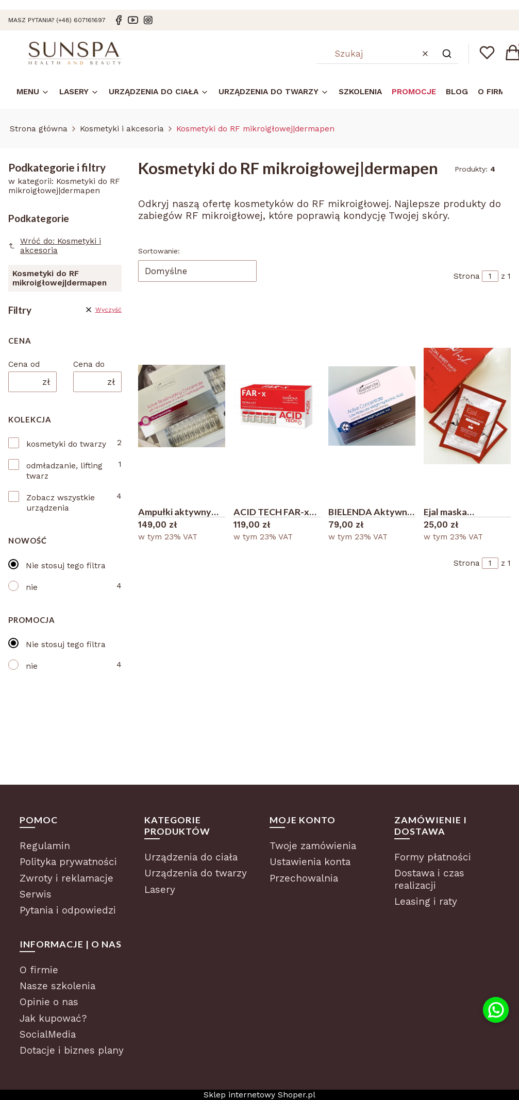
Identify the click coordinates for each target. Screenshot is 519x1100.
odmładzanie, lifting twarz (64, 471)
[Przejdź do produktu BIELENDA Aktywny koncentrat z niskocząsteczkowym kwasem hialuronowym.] (371, 406)
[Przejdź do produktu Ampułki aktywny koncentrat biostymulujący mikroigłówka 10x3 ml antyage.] (181, 406)
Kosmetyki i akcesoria (122, 128)
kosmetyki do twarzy (66, 444)
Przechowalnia (304, 878)
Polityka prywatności (68, 862)
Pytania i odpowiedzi (68, 910)
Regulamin (45, 846)
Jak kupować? (53, 1018)
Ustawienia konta (310, 862)
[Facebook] (118, 20)
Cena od (24, 364)
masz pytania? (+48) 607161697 (57, 20)
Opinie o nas (49, 1002)
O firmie (39, 970)
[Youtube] (133, 20)
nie (32, 587)
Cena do (89, 364)
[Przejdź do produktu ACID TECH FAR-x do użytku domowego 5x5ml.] (277, 406)
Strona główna (39, 128)
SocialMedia (48, 1034)
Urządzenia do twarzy (195, 873)
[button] (447, 53)
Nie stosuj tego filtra (66, 565)
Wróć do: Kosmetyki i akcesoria (54, 245)
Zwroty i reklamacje (66, 878)
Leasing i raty (425, 901)
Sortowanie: (159, 251)
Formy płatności (432, 857)
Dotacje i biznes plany (72, 1050)
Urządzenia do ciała (191, 857)
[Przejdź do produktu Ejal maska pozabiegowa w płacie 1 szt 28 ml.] (467, 406)
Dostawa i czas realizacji (429, 879)
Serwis (36, 894)
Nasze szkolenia (57, 986)
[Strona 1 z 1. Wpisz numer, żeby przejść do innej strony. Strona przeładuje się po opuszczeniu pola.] (490, 276)
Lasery (159, 889)
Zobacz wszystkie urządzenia (60, 503)
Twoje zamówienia (313, 846)
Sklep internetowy (259, 1094)
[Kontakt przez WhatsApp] (496, 1010)
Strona (467, 276)
